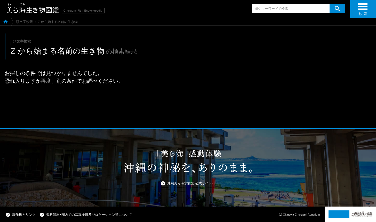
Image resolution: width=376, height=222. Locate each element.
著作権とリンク (24, 215)
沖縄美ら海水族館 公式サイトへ (191, 183)
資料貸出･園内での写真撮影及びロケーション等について (89, 215)
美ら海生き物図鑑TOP (5, 21)
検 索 (362, 11)
